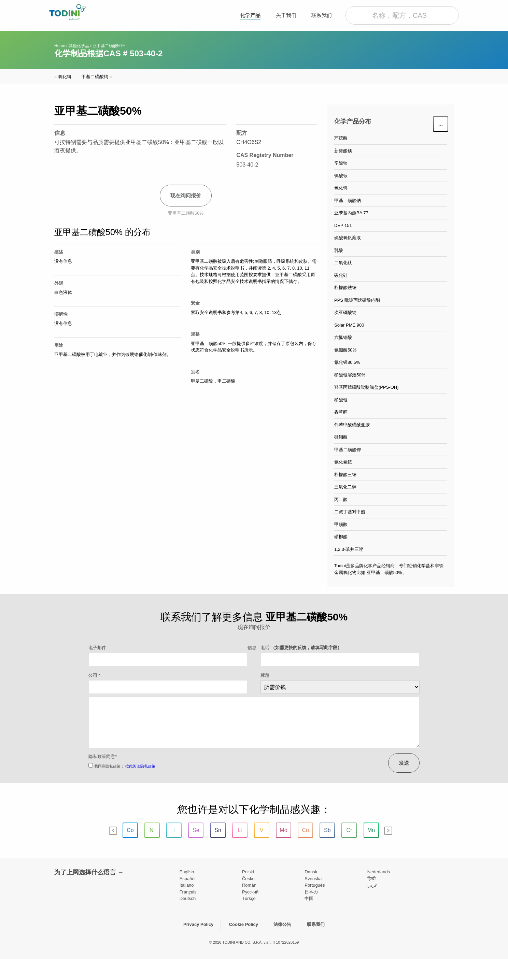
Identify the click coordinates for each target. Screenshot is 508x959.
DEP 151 (343, 225)
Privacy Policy (198, 924)
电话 (301, 647)
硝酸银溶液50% (349, 374)
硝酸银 (341, 399)
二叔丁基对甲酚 (349, 511)
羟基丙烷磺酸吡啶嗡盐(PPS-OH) (366, 387)
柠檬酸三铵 (345, 474)
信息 (252, 647)
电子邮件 (97, 647)
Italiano (187, 885)
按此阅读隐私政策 (140, 766)
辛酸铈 (341, 163)
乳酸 (338, 250)
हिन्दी (371, 878)
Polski (248, 871)
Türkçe (249, 898)
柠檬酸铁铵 (345, 287)
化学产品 (250, 15)
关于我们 (286, 15)
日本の (311, 891)
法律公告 (282, 924)
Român (249, 885)
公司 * (94, 675)
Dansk (311, 871)
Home (59, 45)
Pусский (250, 891)
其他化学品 (79, 45)
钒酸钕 (341, 175)
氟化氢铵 (343, 461)
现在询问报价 (185, 195)
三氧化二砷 (345, 486)
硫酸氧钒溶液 (347, 237)
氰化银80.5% (347, 362)
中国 (309, 898)
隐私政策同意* (102, 756)
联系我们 (321, 15)
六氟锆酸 (343, 337)
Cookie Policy (243, 924)
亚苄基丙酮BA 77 (351, 212)
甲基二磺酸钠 (97, 76)
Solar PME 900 (349, 325)
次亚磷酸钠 (345, 312)
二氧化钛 (343, 262)
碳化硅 (341, 275)
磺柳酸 (341, 536)
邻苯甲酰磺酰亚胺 (352, 424)
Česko (248, 878)
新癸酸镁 (343, 150)
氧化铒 (62, 76)
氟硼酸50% (345, 350)
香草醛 (341, 412)
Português (315, 885)
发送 (404, 763)
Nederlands (378, 871)
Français (188, 891)
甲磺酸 (341, 524)
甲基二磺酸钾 (347, 449)
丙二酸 (341, 499)
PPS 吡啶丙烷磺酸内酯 (357, 300)
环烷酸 (341, 138)
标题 (264, 675)
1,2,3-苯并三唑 (348, 549)
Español (188, 878)
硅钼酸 (341, 437)
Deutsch (188, 898)
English (187, 871)
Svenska (313, 878)
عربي (372, 885)
